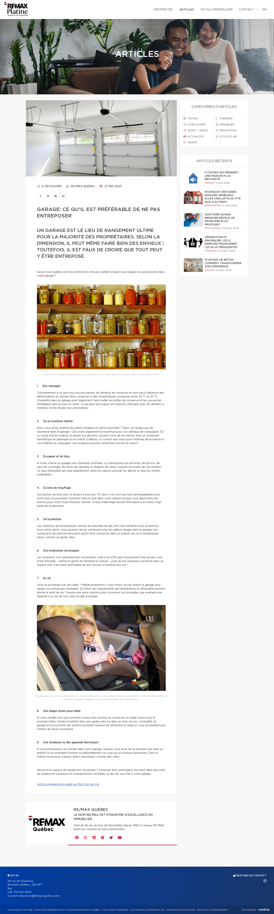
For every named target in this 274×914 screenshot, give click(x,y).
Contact (246, 9)
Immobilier (225, 124)
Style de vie (226, 136)
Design (190, 142)
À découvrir (49, 186)
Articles (186, 9)
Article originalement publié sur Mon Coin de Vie (68, 784)
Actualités (193, 136)
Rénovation (226, 130)
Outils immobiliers (217, 9)
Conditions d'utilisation (180, 910)
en (264, 9)
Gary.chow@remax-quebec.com (39, 896)
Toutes (190, 118)
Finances (224, 118)
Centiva (263, 909)
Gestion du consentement (212, 910)
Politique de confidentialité (147, 910)
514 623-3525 (22, 892)
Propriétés (163, 9)
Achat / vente (195, 130)
